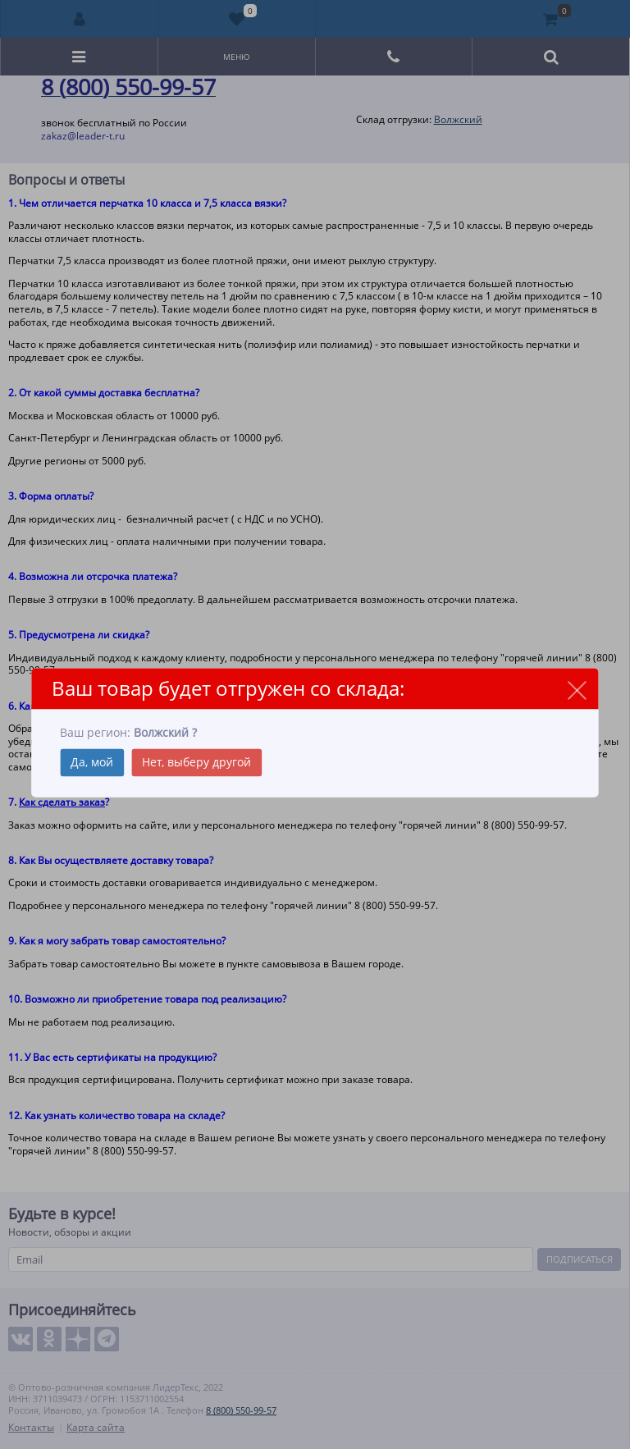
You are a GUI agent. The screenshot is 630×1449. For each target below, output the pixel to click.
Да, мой (92, 762)
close (577, 689)
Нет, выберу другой (196, 762)
